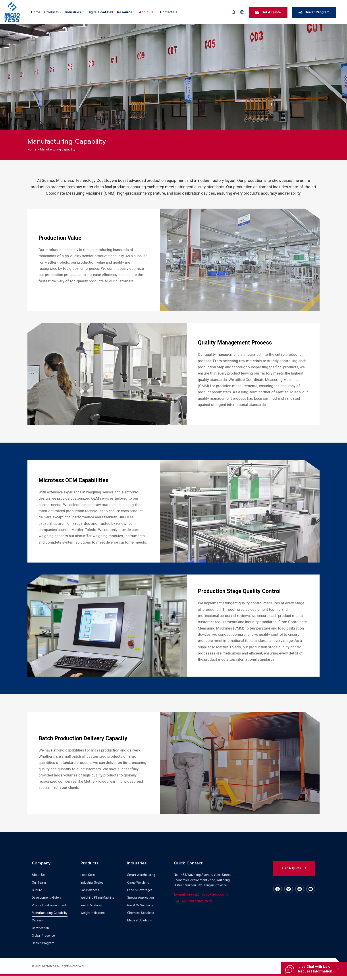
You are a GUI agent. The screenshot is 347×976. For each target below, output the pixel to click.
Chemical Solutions (140, 913)
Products (51, 12)
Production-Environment (49, 905)
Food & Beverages (139, 890)
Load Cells (88, 875)
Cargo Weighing (138, 882)
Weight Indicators (93, 913)
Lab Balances (90, 890)
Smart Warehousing (141, 875)
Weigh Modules (91, 905)
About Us (146, 12)
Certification (40, 928)
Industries (73, 12)
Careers (37, 920)
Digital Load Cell (100, 12)
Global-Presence (43, 935)
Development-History (47, 897)
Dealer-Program (43, 943)
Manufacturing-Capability (49, 913)
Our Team (39, 882)
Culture (37, 890)
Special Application (140, 897)
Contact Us (168, 12)
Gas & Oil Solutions (140, 905)
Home (35, 12)
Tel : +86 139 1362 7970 (193, 901)
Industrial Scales (92, 882)
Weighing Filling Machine (97, 897)
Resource (124, 12)
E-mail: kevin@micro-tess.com (201, 894)
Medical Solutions (139, 920)
